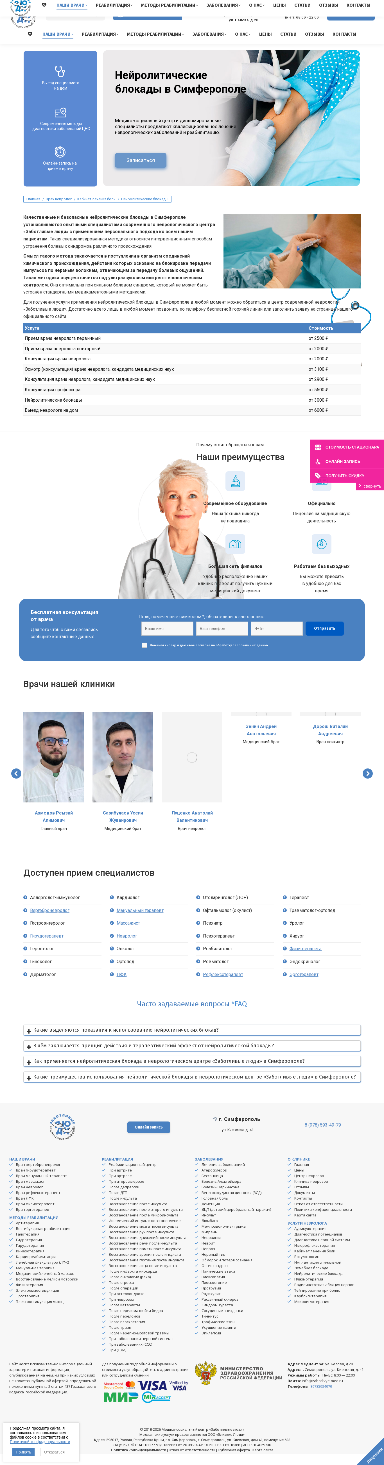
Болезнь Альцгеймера (221, 1192)
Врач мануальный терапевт (41, 1186)
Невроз (208, 1259)
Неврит (208, 1254)
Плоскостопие (214, 1293)
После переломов (125, 1327)
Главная (301, 1175)
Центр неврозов (309, 1186)
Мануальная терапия (35, 1278)
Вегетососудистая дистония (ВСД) (231, 1203)
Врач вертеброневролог (38, 1175)
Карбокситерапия (310, 1306)
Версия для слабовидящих (147, 25)
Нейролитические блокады (319, 1284)
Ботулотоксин (306, 1267)
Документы (304, 1203)
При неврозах (121, 1310)
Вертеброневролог (49, 921)
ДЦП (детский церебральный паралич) (236, 1220)
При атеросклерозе (126, 1192)
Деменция (211, 1214)
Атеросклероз (214, 1181)
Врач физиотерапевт (35, 1214)
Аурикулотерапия (310, 1239)
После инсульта (123, 1209)
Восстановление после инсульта (138, 1214)
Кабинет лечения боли (314, 1261)
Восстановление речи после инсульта (143, 1254)
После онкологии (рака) (130, 1287)
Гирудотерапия (30, 1256)
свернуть (372, 486)
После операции (123, 1299)
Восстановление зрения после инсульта (145, 1265)
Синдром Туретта (217, 1315)
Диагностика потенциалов (318, 1245)
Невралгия (211, 1248)
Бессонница (212, 1186)
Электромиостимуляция (37, 1301)
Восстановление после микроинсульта (144, 1226)
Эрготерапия (28, 1306)
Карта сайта (305, 1226)
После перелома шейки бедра (136, 1321)
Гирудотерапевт (47, 947)
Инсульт (209, 1226)
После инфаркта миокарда (133, 1282)
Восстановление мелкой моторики (47, 1290)
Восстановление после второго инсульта (146, 1220)
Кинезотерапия (30, 1261)
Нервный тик (213, 1265)
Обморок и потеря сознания (227, 1270)
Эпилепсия (211, 1343)
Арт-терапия (27, 1233)
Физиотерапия (29, 1295)
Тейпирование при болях (317, 1301)
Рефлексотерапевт (223, 985)
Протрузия (211, 1299)
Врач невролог (29, 1197)
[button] (16, 784)
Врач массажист (30, 1192)
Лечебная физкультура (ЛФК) (42, 1273)
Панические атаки (218, 1282)
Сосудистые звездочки (222, 1321)
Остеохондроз (215, 1276)
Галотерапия (27, 1245)
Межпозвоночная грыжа (224, 1237)
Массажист (128, 934)
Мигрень (209, 1242)
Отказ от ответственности (318, 1214)
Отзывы (301, 1197)
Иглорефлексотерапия (314, 1256)
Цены (299, 1181)
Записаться (141, 171)
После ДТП (118, 1203)
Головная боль (215, 1209)
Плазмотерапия (308, 1290)
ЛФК (122, 985)
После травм (120, 1338)
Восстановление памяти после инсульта (145, 1259)
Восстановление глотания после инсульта (146, 1270)
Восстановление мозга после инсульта (144, 1237)
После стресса (121, 1293)
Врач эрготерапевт (33, 1220)
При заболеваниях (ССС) (130, 1355)
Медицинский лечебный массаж (45, 1284)
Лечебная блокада (311, 1278)
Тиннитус (210, 1327)
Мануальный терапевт (140, 921)
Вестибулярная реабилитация (43, 1239)
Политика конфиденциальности (323, 1220)
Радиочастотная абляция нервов (324, 1295)
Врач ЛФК (25, 1209)
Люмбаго (210, 1231)
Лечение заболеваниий (223, 1175)
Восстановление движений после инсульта (147, 1248)
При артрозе (120, 1186)
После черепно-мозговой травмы (139, 1343)
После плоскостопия (127, 1332)
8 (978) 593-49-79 (296, 22)
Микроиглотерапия (311, 1312)
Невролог (127, 947)
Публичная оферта (234, 1461)
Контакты (303, 1209)
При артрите (120, 1181)
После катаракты (124, 1315)
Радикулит (211, 1304)
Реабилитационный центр (133, 1175)
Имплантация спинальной (317, 1273)
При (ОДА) (117, 1360)
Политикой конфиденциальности (40, 1441)
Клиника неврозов (311, 1192)
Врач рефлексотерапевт (38, 1203)
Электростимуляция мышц (40, 1312)
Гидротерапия (29, 1250)
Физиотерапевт (306, 959)
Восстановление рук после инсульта (141, 1242)
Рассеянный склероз (220, 1310)
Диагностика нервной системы (322, 1250)
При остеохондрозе (126, 1304)
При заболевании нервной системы (141, 1349)
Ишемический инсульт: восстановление (145, 1231)
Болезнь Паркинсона (221, 1197)
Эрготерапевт (304, 985)
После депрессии (124, 1197)
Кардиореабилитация (36, 1267)
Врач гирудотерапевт (36, 1181)
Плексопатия (213, 1287)
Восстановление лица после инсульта (143, 1276)
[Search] (75, 25)
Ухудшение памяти (219, 1338)
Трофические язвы (218, 1332)
